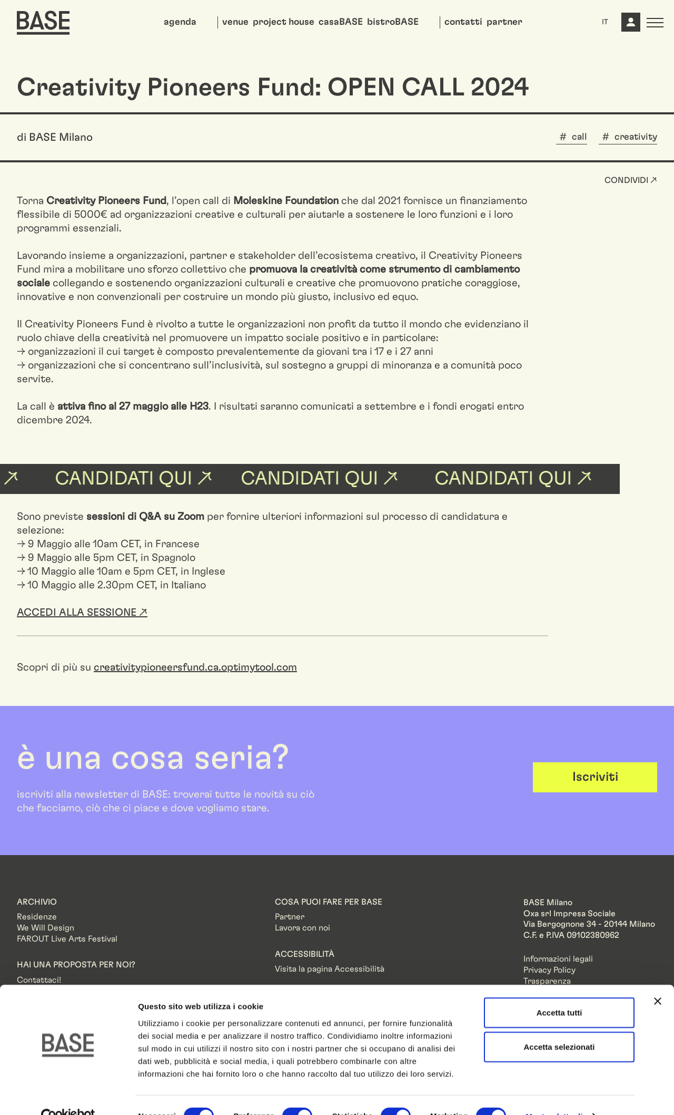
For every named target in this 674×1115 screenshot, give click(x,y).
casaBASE (341, 22)
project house (283, 22)
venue (235, 22)
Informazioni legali (558, 959)
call (579, 137)
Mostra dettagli (554, 1094)
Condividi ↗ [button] (630, 180)
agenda (180, 22)
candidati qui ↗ (327, 478)
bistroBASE (393, 22)
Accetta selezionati (558, 1025)
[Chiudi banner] (657, 979)
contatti (463, 22)
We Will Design (45, 928)
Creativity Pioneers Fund (106, 201)
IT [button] (605, 22)
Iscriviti (595, 777)
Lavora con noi (302, 928)
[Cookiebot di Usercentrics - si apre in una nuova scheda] (68, 1094)
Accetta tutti (559, 990)
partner (504, 22)
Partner (289, 917)
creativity (635, 137)
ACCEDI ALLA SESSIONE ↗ (82, 612)
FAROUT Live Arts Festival (67, 939)
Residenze (37, 917)
